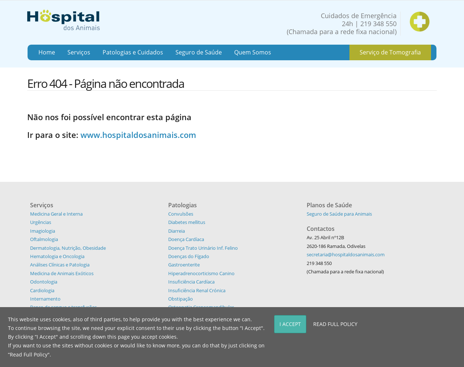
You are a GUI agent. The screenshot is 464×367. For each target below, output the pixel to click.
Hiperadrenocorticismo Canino (201, 273)
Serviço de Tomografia (390, 52)
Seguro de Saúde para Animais (339, 214)
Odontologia (43, 281)
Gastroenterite (184, 264)
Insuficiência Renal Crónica (196, 290)
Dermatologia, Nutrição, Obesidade (68, 248)
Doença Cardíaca (186, 239)
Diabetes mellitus (186, 222)
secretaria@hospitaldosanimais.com (346, 254)
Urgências (40, 222)
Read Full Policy (335, 324)
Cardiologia (42, 290)
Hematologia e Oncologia (57, 256)
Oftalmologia (44, 239)
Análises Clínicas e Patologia (60, 264)
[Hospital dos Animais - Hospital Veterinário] (63, 19)
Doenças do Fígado (188, 256)
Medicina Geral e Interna (56, 214)
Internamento (45, 298)
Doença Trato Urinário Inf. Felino (203, 248)
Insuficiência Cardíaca (191, 281)
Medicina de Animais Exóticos (62, 273)
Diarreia (176, 231)
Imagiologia (42, 231)
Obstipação (180, 298)
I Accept (290, 324)
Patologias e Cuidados (133, 52)
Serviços (78, 52)
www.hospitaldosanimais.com (138, 134)
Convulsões (180, 214)
